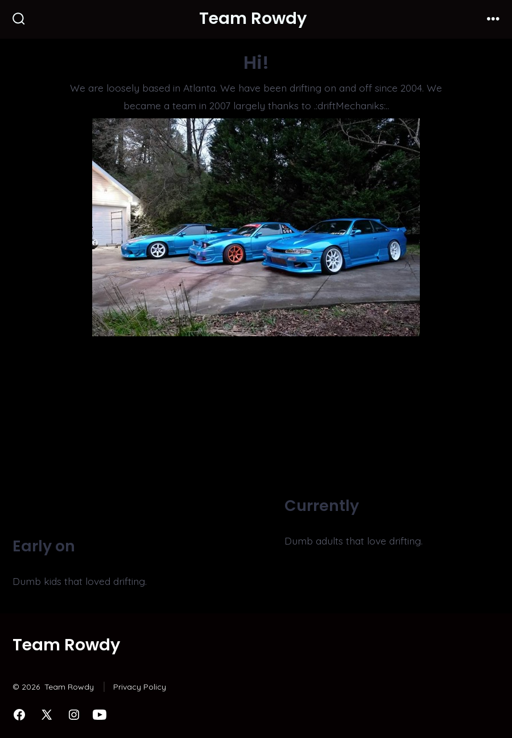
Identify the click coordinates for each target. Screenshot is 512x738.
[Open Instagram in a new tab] (74, 714)
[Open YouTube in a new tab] (99, 714)
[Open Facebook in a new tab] (19, 714)
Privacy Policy (139, 687)
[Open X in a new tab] (47, 714)
